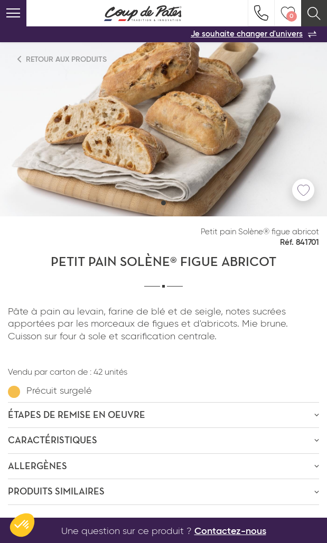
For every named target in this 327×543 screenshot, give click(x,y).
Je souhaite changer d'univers (253, 34)
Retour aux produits (62, 59)
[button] (163, 203)
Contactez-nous (230, 531)
